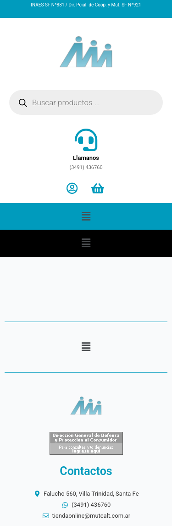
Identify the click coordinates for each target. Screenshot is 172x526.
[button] (86, 216)
